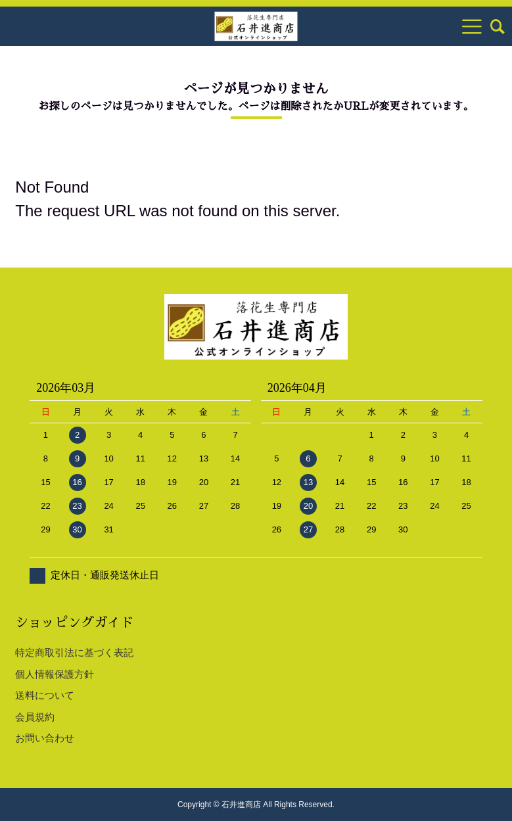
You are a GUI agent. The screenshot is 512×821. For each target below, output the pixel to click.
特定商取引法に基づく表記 (74, 652)
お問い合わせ (44, 737)
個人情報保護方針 (54, 674)
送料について (44, 695)
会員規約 (35, 716)
